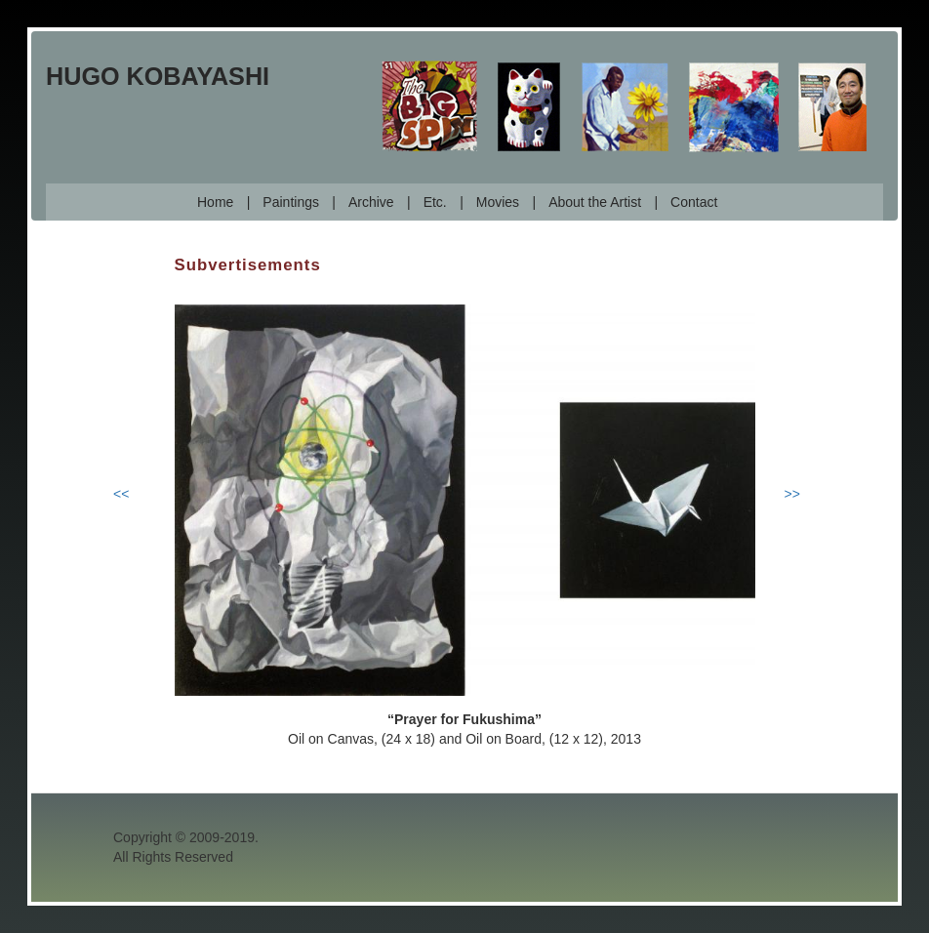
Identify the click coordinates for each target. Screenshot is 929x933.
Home (215, 202)
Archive (371, 202)
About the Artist (594, 202)
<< (121, 494)
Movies (497, 202)
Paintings (291, 202)
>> (792, 494)
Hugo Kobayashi (157, 76)
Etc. (435, 202)
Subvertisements (248, 265)
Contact (693, 202)
